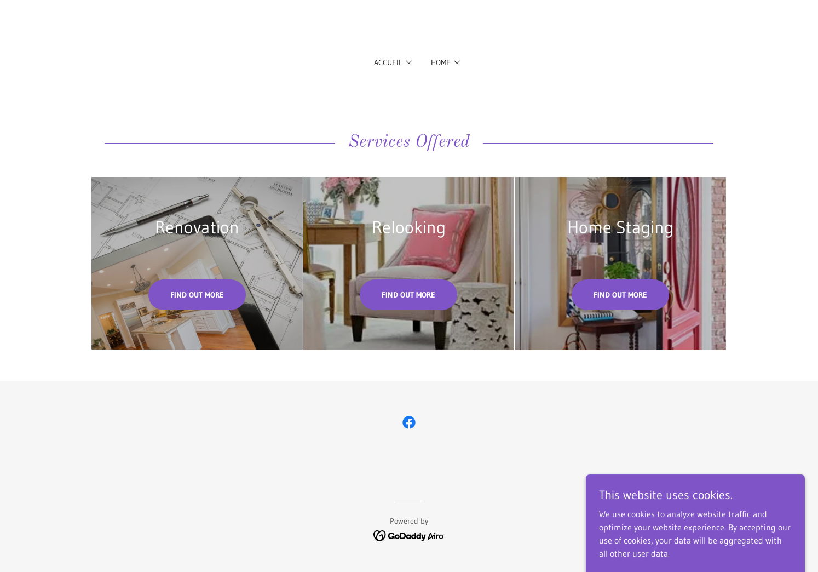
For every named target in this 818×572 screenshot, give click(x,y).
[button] (393, 62)
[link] (409, 422)
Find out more (197, 295)
